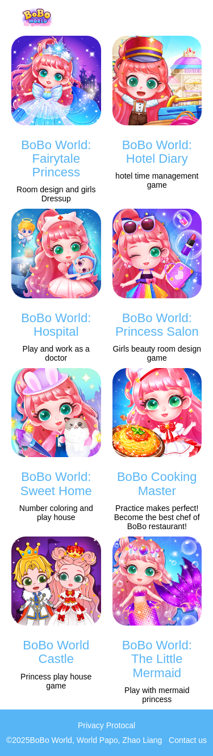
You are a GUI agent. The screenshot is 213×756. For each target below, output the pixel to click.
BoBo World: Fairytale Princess (56, 158)
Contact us (188, 740)
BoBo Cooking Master (157, 483)
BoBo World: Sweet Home (56, 483)
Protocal (120, 725)
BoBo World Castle (56, 652)
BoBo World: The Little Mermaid (157, 658)
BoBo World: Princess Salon (157, 325)
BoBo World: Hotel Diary (157, 152)
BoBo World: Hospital (56, 325)
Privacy (91, 725)
